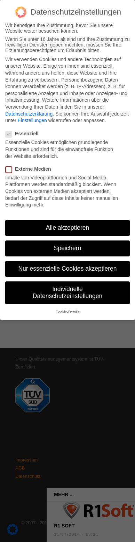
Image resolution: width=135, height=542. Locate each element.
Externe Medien (31, 165)
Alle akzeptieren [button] (67, 223)
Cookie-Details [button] (67, 308)
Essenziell (25, 129)
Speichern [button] (67, 243)
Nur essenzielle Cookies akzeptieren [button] (67, 264)
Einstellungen (32, 116)
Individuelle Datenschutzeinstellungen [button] (67, 288)
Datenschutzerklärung (29, 109)
